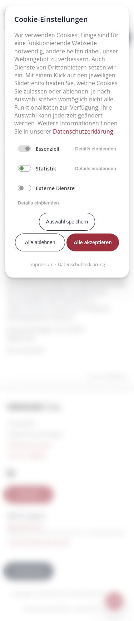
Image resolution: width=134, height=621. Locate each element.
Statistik (46, 168)
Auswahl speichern (67, 222)
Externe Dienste (55, 188)
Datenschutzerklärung (83, 131)
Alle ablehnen (40, 242)
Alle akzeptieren (93, 242)
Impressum (41, 264)
